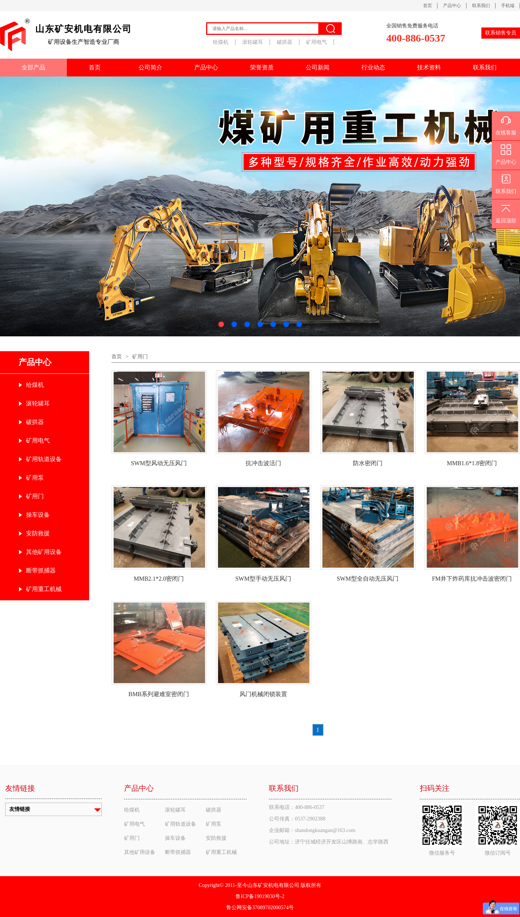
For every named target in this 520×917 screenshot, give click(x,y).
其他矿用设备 (44, 552)
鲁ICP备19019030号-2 (259, 896)
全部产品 (33, 67)
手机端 (507, 5)
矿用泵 (35, 477)
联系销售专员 (500, 33)
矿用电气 (316, 42)
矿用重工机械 (44, 589)
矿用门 (35, 496)
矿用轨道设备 (44, 459)
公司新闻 (317, 67)
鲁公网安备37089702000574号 (260, 907)
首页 (427, 5)
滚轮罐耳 (252, 42)
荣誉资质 (262, 67)
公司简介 (150, 67)
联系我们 (481, 5)
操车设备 (38, 515)
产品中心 (452, 5)
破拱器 (284, 42)
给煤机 (220, 42)
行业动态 (373, 67)
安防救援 (38, 533)
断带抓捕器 (41, 570)
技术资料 (429, 67)
